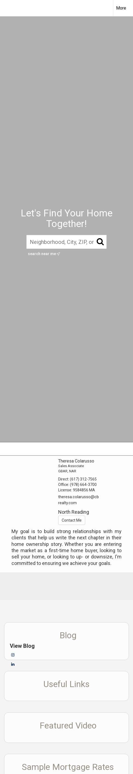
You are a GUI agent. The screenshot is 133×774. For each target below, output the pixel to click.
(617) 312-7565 (83, 479)
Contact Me (72, 520)
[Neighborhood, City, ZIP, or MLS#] (66, 242)
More (121, 8)
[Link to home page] (9, 8)
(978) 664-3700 (83, 484)
